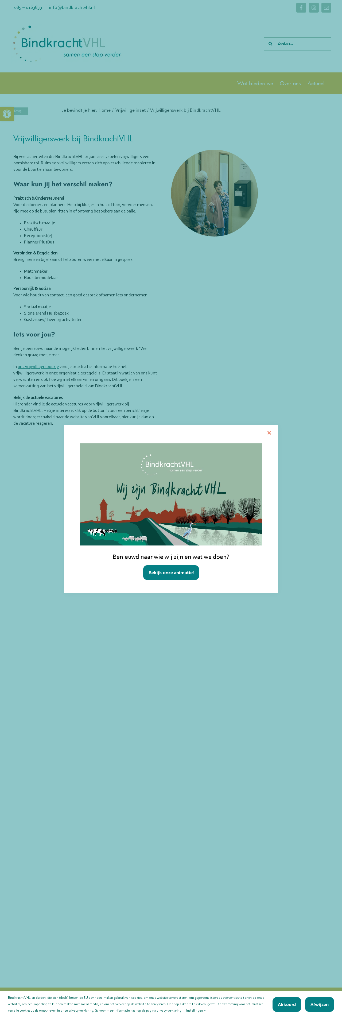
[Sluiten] (269, 433)
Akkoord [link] (287, 1004)
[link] (171, 509)
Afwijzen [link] (319, 1004)
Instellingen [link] (196, 1010)
